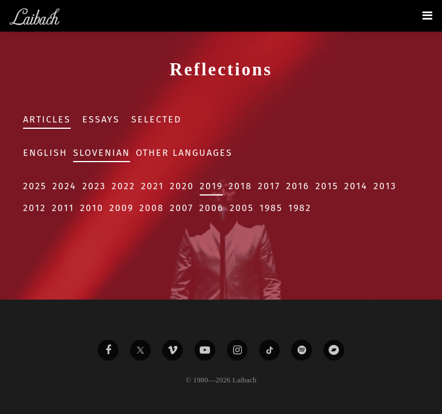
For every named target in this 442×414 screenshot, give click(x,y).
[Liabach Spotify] (301, 350)
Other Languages (184, 152)
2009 (121, 207)
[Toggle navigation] (427, 15)
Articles (47, 119)
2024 (64, 186)
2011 (63, 207)
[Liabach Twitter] (140, 350)
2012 (34, 207)
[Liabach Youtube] (205, 350)
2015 (326, 186)
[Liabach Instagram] (237, 350)
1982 (299, 207)
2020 (182, 186)
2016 (298, 186)
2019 (211, 186)
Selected (156, 119)
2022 (123, 186)
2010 (92, 207)
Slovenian (101, 152)
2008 (151, 207)
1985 (271, 207)
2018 (240, 186)
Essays (101, 119)
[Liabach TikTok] (269, 350)
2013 (385, 186)
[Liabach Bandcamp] (333, 350)
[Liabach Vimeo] (172, 350)
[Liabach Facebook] (108, 350)
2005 (242, 207)
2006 (211, 207)
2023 (94, 186)
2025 (35, 186)
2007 (181, 207)
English (45, 152)
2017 (269, 186)
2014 (356, 186)
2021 (152, 186)
